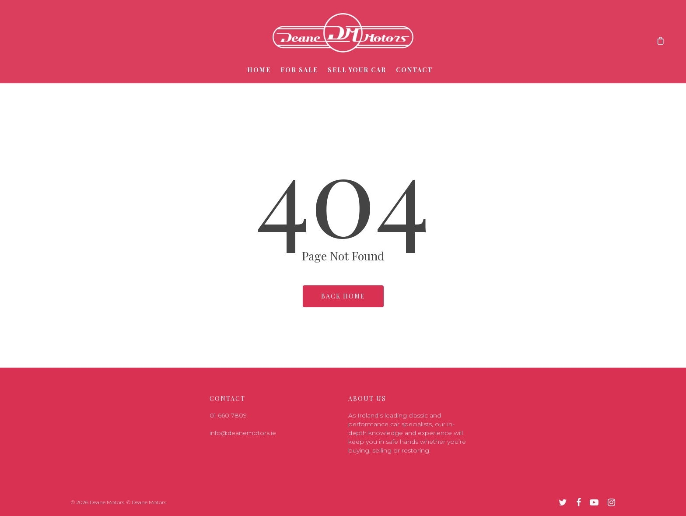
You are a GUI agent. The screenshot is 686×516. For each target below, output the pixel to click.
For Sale (299, 70)
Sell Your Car (357, 70)
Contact (414, 70)
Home (259, 70)
